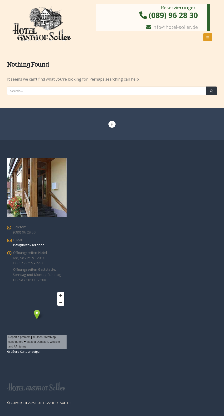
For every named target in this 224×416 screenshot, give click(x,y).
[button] (207, 37)
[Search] (211, 91)
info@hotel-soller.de (175, 27)
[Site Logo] (41, 23)
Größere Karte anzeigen (24, 352)
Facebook (112, 124)
